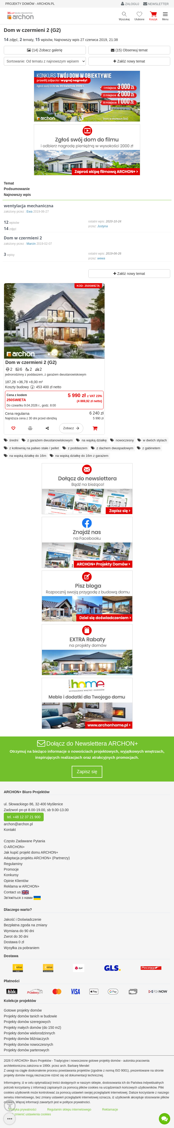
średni (13, 440)
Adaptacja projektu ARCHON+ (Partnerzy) (37, 858)
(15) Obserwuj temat (129, 50)
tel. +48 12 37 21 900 (23, 817)
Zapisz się (87, 771)
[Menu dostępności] (10, 1106)
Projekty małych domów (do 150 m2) (32, 1028)
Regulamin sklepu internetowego (69, 1109)
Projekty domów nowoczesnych (28, 1044)
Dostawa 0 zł (14, 942)
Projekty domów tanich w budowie (30, 1016)
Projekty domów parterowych (26, 1050)
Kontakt (10, 830)
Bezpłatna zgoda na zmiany (25, 925)
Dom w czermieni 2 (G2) (31, 362)
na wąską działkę (94, 440)
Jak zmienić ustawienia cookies (30, 1114)
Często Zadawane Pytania (24, 841)
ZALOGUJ (130, 4)
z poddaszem (77, 448)
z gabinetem (151, 448)
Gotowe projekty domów (23, 1010)
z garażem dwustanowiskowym (49, 440)
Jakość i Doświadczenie (22, 919)
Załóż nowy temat (129, 61)
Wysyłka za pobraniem (21, 948)
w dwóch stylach (155, 440)
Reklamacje (110, 1109)
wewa (101, 258)
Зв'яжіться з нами (22, 898)
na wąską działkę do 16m (27, 456)
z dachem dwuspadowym (114, 448)
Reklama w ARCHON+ (21, 886)
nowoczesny (125, 440)
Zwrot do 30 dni (16, 936)
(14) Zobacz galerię (44, 50)
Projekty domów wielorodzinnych (29, 1033)
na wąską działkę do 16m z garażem (81, 456)
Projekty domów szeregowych (27, 1022)
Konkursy (11, 875)
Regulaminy (13, 864)
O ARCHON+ (14, 847)
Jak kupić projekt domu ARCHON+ (31, 852)
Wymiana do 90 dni (19, 931)
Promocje (11, 869)
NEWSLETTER (156, 4)
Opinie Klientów (16, 881)
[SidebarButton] (9, 1118)
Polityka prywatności (22, 1109)
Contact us (16, 892)
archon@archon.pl (18, 824)
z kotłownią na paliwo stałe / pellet (34, 448)
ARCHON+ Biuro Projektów (26, 792)
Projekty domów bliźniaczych (26, 1039)
